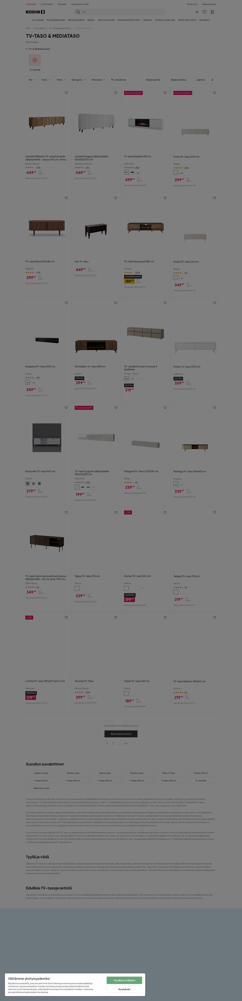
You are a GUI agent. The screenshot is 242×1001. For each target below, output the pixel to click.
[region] (75, 984)
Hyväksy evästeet (124, 980)
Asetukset (124, 989)
